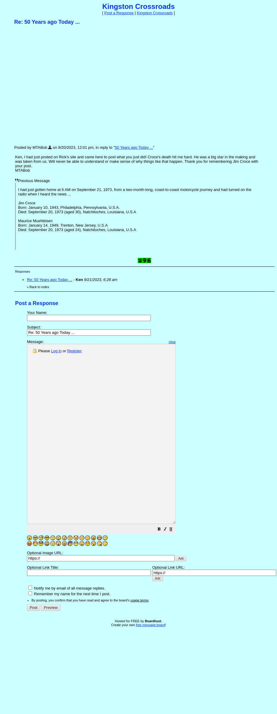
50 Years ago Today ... (134, 147)
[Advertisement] (55, 84)
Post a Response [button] (119, 13)
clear (190, 342)
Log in (56, 351)
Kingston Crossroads (155, 13)
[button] (177, 565)
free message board (150, 660)
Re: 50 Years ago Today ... (49, 279)
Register (74, 351)
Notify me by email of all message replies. (66, 624)
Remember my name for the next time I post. (69, 629)
